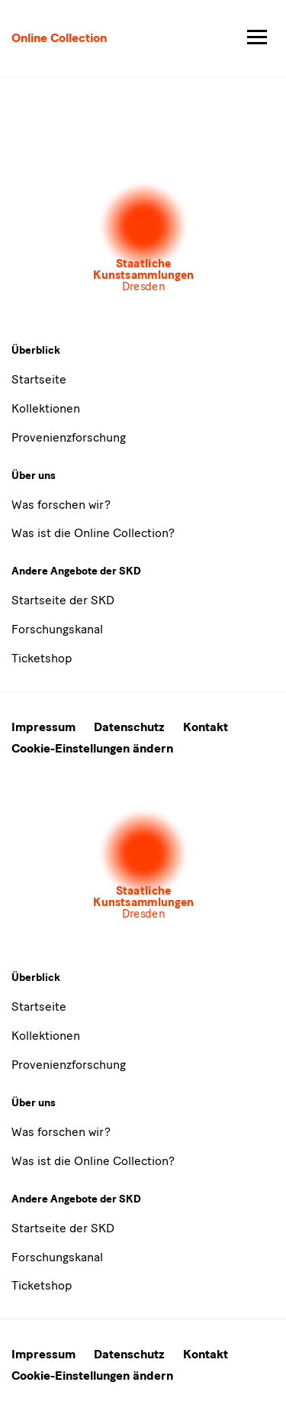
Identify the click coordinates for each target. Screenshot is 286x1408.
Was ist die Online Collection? (93, 533)
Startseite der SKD (62, 600)
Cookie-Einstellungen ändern (92, 748)
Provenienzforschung (68, 437)
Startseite (38, 379)
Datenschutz (129, 727)
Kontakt (205, 727)
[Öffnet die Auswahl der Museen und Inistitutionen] (143, 238)
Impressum (43, 727)
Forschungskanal (57, 629)
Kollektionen (45, 408)
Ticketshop (41, 658)
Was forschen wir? (61, 504)
